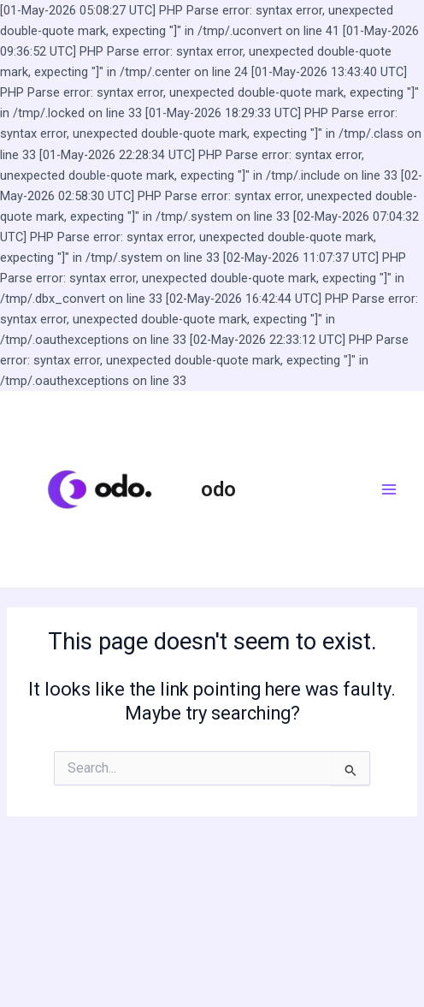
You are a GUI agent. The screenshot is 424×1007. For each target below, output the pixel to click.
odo (218, 489)
